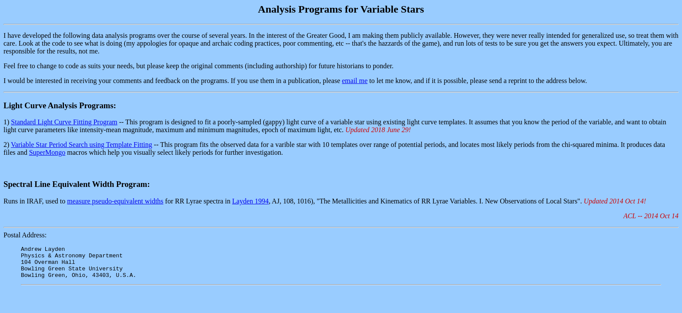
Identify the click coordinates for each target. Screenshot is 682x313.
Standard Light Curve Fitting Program (64, 122)
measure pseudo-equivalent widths (115, 201)
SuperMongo (47, 152)
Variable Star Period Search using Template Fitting (81, 144)
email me (355, 80)
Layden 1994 (250, 201)
